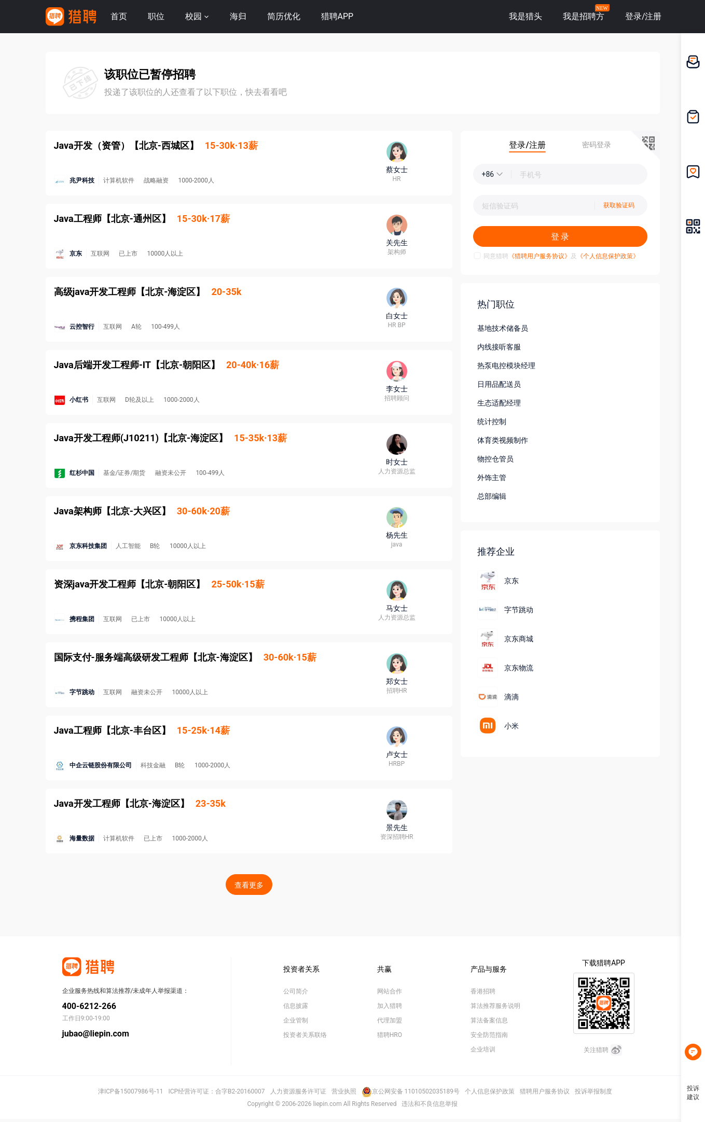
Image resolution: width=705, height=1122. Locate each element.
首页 (118, 16)
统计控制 (491, 421)
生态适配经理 (499, 403)
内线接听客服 (499, 347)
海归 (238, 16)
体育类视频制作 (502, 440)
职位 (156, 16)
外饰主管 (491, 477)
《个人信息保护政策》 (608, 256)
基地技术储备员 (502, 328)
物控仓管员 (495, 459)
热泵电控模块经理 (506, 365)
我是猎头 (525, 16)
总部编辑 (491, 496)
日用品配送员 (499, 384)
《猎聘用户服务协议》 (539, 256)
